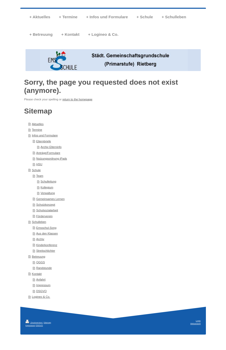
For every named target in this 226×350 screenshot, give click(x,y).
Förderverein (44, 216)
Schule (36, 170)
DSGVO (41, 291)
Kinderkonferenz (46, 245)
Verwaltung (47, 193)
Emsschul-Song (46, 227)
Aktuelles (38, 124)
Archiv (40, 239)
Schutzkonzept (45, 204)
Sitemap (47, 322)
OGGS (40, 262)
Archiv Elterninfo (50, 146)
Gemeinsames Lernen (50, 198)
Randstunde (44, 267)
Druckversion (34, 322)
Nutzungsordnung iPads (51, 158)
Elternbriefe (43, 141)
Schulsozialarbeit (47, 210)
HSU (39, 164)
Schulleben (39, 221)
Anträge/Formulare (48, 152)
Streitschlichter (45, 250)
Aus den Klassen (47, 233)
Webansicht (195, 323)
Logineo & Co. (41, 296)
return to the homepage (77, 99)
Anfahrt (41, 279)
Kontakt (37, 273)
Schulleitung (48, 181)
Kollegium (46, 187)
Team (39, 175)
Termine (37, 129)
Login (198, 321)
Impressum (43, 285)
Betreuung (38, 256)
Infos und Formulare (45, 135)
